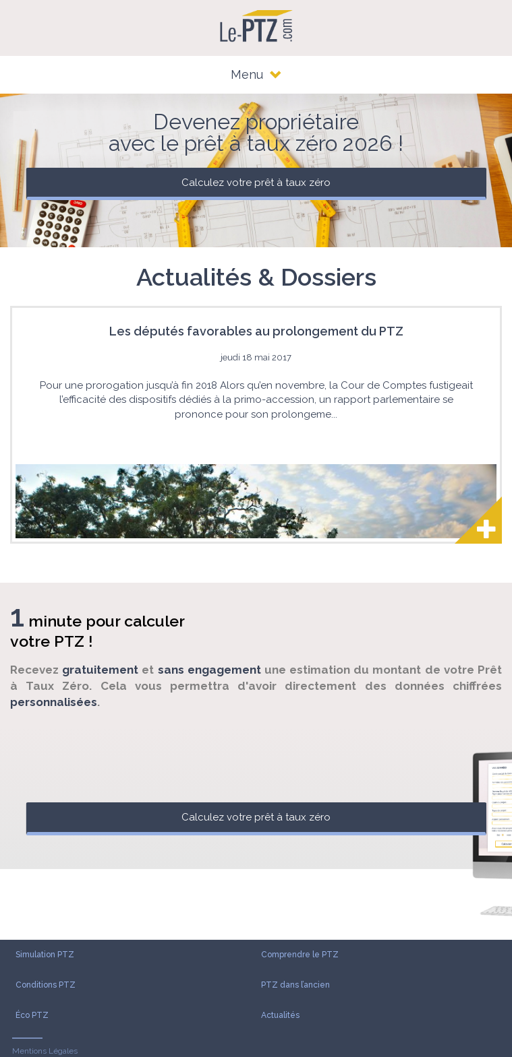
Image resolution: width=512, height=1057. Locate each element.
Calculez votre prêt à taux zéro (256, 183)
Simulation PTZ (45, 954)
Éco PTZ (32, 1015)
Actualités (280, 1015)
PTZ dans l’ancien (295, 985)
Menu (256, 74)
